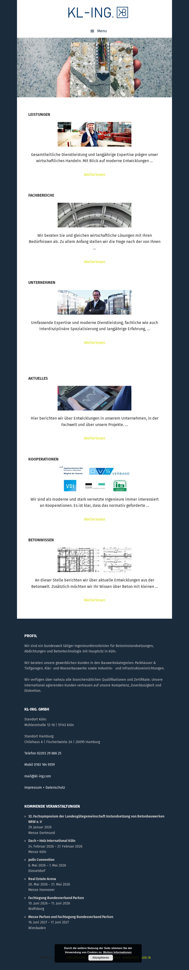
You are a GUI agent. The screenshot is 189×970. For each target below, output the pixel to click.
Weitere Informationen (117, 952)
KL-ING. (98, 12)
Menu (102, 31)
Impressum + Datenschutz (44, 787)
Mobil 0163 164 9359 (39, 765)
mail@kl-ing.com (37, 776)
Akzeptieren (100, 957)
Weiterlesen (105, 174)
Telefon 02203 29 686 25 (42, 753)
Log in (146, 957)
